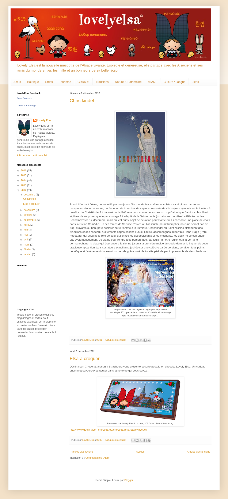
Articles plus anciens (198, 451)
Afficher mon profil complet (32, 155)
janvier (28, 254)
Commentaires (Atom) (98, 457)
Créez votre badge (26, 105)
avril (26, 239)
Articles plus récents (82, 451)
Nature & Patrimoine (128, 82)
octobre (28, 214)
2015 (24, 175)
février (28, 249)
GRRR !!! (83, 82)
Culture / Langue (175, 82)
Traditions (102, 82)
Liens (195, 82)
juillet (27, 224)
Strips (49, 82)
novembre (30, 210)
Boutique (33, 82)
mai (26, 234)
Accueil (140, 451)
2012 (24, 190)
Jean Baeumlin (24, 98)
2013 (24, 185)
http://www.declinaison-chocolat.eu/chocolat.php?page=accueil (108, 429)
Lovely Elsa (44, 120)
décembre (30, 194)
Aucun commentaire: (116, 340)
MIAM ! (152, 82)
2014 (24, 180)
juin (26, 229)
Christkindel (82, 100)
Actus (17, 82)
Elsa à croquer (85, 358)
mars (27, 244)
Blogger (128, 480)
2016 (24, 170)
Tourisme (65, 82)
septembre (30, 219)
